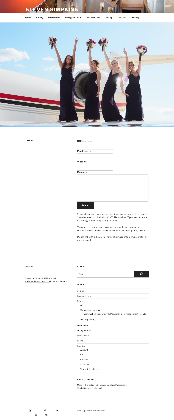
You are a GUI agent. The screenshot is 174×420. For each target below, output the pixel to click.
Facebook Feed (93, 17)
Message (82, 172)
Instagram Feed (73, 17)
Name (85, 141)
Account (84, 350)
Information (54, 17)
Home (28, 17)
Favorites (84, 364)
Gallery (39, 17)
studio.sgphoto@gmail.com (127, 237)
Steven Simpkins (52, 10)
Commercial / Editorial (90, 310)
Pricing (109, 17)
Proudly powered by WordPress (91, 411)
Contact (122, 17)
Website (82, 161)
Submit (86, 205)
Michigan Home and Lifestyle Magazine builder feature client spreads (115, 314)
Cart (82, 354)
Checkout (84, 359)
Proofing (135, 17)
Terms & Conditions (89, 369)
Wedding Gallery (87, 319)
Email (84, 151)
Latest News (83, 336)
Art (81, 305)
